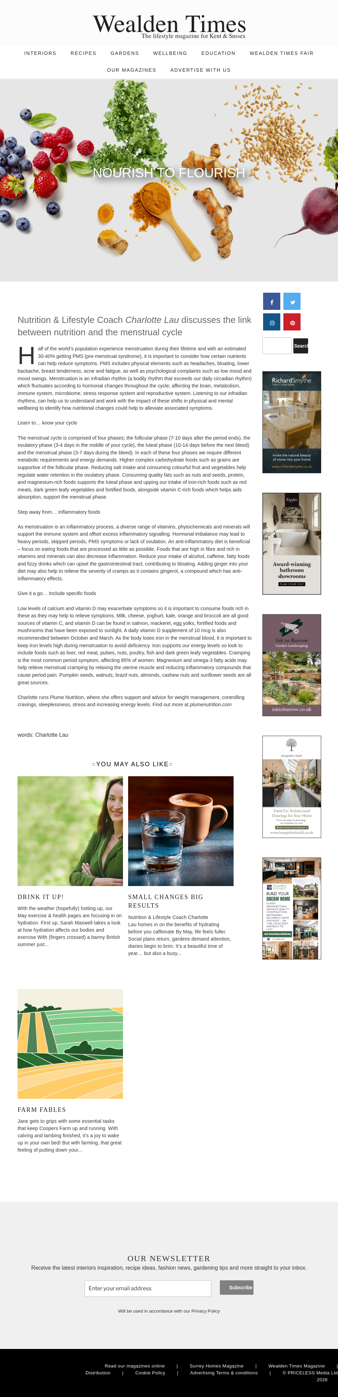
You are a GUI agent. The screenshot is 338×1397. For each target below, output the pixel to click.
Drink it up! (41, 897)
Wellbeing (170, 53)
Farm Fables (42, 1109)
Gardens (125, 53)
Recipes (84, 53)
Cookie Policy (150, 1372)
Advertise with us (200, 70)
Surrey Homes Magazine (217, 1366)
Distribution (98, 1372)
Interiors (40, 53)
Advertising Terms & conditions (224, 1372)
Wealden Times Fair (282, 53)
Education (219, 53)
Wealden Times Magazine (297, 1366)
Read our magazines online (135, 1366)
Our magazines (131, 70)
